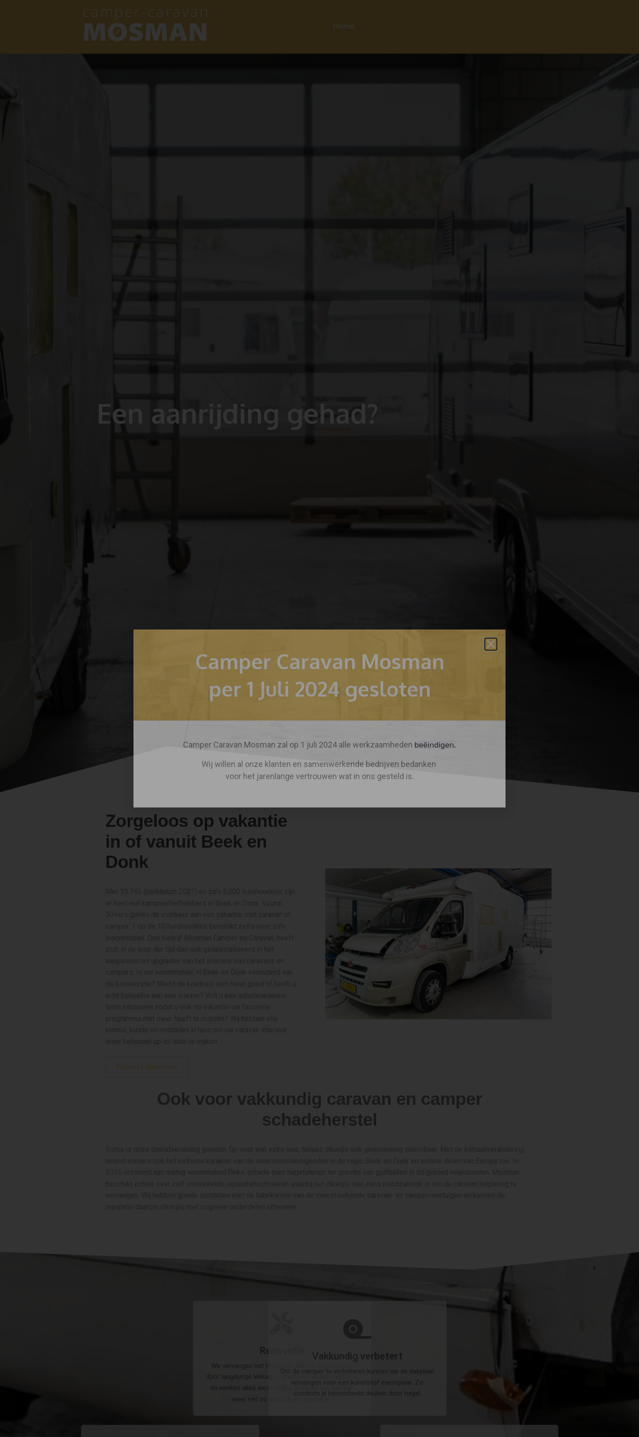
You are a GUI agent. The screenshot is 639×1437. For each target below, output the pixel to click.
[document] (319, 718)
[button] (490, 644)
